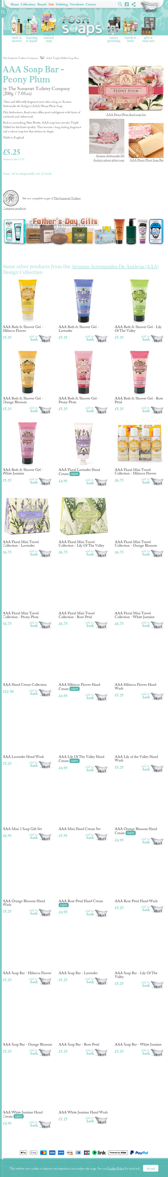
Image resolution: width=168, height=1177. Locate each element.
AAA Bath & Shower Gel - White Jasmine (27, 448)
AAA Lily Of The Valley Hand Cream (83, 736)
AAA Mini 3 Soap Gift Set (27, 806)
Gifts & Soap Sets (148, 29)
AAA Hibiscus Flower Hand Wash (139, 663)
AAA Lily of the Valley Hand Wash (139, 735)
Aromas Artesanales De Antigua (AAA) (115, 266)
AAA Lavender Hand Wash (27, 734)
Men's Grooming (113, 30)
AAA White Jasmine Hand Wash (83, 1089)
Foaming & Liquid (31, 29)
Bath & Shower (17, 29)
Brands (42, 4)
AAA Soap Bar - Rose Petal (83, 1021)
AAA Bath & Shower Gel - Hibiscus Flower (27, 306)
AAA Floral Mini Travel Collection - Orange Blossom (139, 521)
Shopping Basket (149, 7)
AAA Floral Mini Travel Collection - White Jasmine (139, 592)
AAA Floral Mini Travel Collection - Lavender (27, 521)
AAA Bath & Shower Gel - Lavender (83, 306)
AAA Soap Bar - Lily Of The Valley (139, 952)
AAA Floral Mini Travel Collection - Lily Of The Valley (83, 521)
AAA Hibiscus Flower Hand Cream (83, 663)
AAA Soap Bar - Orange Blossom (27, 1021)
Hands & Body (130, 30)
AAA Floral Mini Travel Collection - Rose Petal (83, 592)
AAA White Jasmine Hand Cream (27, 1091)
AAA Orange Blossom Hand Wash (27, 880)
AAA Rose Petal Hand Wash (139, 878)
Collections (28, 4)
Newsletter (77, 4)
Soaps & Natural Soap (49, 28)
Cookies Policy (115, 1168)
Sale (51, 4)
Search (120, 4)
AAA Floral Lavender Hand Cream (83, 449)
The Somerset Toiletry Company (20, 58)
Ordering (62, 4)
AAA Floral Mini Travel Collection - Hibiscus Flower (139, 448)
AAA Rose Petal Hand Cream (83, 880)
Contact (91, 4)
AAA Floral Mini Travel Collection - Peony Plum (27, 592)
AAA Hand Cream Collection (27, 661)
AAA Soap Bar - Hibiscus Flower (27, 950)
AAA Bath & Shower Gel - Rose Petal (139, 377)
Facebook (127, 4)
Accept (151, 1168)
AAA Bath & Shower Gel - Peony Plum (83, 377)
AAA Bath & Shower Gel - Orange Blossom (27, 377)
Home (15, 4)
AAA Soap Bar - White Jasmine (139, 1021)
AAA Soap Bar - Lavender (83, 950)
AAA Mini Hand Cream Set (83, 806)
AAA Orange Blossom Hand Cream (139, 808)
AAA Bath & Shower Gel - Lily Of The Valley (139, 306)
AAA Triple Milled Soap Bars (59, 58)
